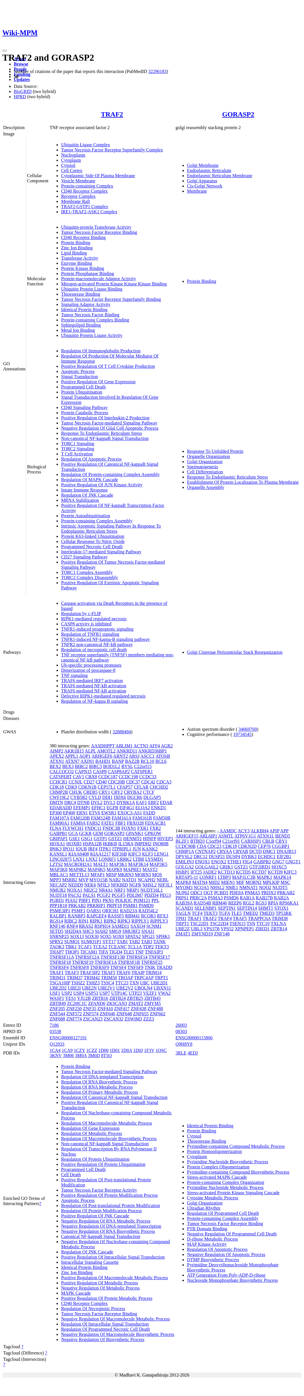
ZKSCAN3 (116, 1003)
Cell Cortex (71, 170)
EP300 (56, 812)
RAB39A (184, 903)
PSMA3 (215, 897)
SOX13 (77, 936)
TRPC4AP (143, 977)
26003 (181, 1025)
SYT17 (109, 941)
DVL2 (96, 802)
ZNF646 (107, 1013)
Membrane (197, 191)
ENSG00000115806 (194, 1037)
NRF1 (119, 890)
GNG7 (278, 861)
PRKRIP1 (96, 905)
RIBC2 (70, 921)
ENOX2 (218, 861)
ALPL (90, 751)
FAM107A (59, 818)
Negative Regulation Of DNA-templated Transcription (111, 1226)
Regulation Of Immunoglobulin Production (101, 350)
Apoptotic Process (78, 371)
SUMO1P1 (91, 941)
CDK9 (71, 787)
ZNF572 (74, 1013)
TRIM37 (75, 977)
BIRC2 (81, 766)
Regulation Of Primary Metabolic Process (99, 1092)
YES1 (70, 998)
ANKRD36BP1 (152, 751)
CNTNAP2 (205, 851)
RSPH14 (102, 926)
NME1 (232, 887)
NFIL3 (103, 884)
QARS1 (94, 910)
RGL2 (248, 903)
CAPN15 (83, 771)
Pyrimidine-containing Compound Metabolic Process (236, 1146)
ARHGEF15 (187, 836)
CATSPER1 (142, 771)
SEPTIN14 (247, 908)
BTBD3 (197, 841)
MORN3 (143, 874)
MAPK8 (183, 882)
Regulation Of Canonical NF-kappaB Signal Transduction (114, 1097)
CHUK (75, 792)
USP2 (66, 993)
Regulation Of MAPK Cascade (89, 479)
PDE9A (236, 892)
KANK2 (149, 848)
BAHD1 (102, 761)
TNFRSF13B (112, 957)
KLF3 (147, 854)
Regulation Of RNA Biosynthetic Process (99, 1081)
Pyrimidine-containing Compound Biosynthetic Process (238, 1172)
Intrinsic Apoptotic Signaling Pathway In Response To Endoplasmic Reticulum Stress (111, 529)
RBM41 (132, 915)
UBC (144, 982)
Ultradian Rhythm (203, 1208)
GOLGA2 (185, 866)
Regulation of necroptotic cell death (94, 649)
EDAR (166, 802)
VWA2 (164, 993)
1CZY (79, 1050)
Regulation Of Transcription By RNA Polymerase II (109, 1148)
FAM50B (161, 818)
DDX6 (120, 797)
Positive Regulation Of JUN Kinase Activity (102, 484)
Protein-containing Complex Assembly (96, 520)
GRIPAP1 (59, 838)
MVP (83, 879)
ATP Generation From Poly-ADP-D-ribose (226, 1275)
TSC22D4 (219, 923)
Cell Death (71, 1174)
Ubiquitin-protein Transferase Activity (96, 227)
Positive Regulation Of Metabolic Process (99, 1282)
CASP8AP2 (119, 771)
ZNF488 (155, 1008)
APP (284, 830)
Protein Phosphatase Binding (87, 273)
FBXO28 (135, 823)
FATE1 (107, 823)
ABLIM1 (124, 745)
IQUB (81, 848)
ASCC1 (148, 756)
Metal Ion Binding (78, 330)
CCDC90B (186, 846)
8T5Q (106, 1055)
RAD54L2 (148, 910)
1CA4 (55, 1050)
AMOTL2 (106, 751)
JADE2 (210, 872)
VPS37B (212, 928)
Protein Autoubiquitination (85, 515)
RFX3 (162, 915)
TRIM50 (109, 977)
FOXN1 (128, 828)
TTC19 (263, 923)
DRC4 (70, 802)
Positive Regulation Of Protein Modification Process (109, 1195)
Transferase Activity (79, 258)
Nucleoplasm (73, 155)
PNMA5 (252, 892)
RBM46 (219, 903)
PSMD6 (231, 897)
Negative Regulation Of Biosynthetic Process (103, 1339)
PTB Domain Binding (207, 1228)
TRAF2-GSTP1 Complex (84, 206)
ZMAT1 (183, 933)
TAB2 (134, 941)
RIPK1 (96, 921)
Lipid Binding (74, 252)
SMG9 (115, 931)
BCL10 (147, 761)
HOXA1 (57, 843)
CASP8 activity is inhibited (86, 623)
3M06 (68, 1055)
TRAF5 (108, 972)
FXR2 (155, 828)
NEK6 (90, 884)
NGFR (135, 884)
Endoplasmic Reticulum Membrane (219, 175)
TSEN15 (237, 923)
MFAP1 (97, 874)
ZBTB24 (118, 998)
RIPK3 (124, 921)
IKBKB (110, 843)
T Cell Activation (77, 453)
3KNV (56, 1055)
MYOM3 (184, 887)
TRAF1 (57, 972)
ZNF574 (90, 1013)
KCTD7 (259, 872)
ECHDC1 (267, 856)
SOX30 (92, 936)
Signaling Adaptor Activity (85, 304)
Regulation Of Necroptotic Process (93, 1308)
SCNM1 (153, 926)
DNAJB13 (286, 851)
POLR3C (123, 900)
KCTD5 (243, 872)
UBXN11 (162, 988)
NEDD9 (75, 884)
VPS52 (227, 928)
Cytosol (68, 165)
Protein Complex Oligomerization (218, 1166)
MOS (157, 874)
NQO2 (265, 887)
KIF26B (119, 854)
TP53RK (284, 913)
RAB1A (247, 897)
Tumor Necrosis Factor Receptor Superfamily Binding (111, 299)
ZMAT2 (135, 1003)
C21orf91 (231, 841)
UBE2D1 (159, 982)
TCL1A (135, 946)
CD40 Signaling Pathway (84, 407)
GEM (98, 833)
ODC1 (196, 892)
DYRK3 (248, 856)
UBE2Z (183, 928)
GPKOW (153, 833)
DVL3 (109, 802)
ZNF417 (122, 1008)
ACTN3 (141, 745)
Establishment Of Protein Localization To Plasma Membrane (243, 482)
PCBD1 (221, 892)
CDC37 (133, 781)
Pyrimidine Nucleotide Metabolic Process (225, 1187)
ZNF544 (57, 1013)
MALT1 (100, 864)
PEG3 (165, 895)
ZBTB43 (152, 998)
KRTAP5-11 (187, 877)
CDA (201, 846)
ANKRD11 (126, 751)
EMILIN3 (185, 861)
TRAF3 (72, 972)
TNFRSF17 (159, 957)
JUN (136, 848)
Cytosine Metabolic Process (212, 1197)
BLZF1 (182, 841)
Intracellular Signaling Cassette (90, 1262)
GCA (73, 833)
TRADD (164, 967)
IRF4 (93, 848)
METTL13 (79, 874)
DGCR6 (134, 797)
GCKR (85, 833)
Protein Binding (75, 242)
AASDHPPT (102, 745)
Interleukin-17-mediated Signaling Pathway (101, 551)
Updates (22, 79)
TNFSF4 (118, 967)
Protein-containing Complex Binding (95, 319)
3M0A (81, 1055)
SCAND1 (184, 908)
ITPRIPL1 (121, 848)
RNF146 (57, 926)
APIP (274, 830)
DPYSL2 (184, 856)
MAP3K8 (58, 869)
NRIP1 (132, 890)
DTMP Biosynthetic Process (213, 1259)
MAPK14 (282, 877)
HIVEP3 (165, 838)
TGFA (224, 913)
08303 (181, 1031)
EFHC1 (98, 807)
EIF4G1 (127, 807)
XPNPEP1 (244, 928)
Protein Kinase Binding (82, 268)
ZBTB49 (58, 1003)
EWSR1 (108, 812)
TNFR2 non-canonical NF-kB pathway (97, 644)
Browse (21, 64)
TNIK (150, 967)
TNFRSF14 (137, 957)
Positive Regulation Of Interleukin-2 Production (105, 417)
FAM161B (142, 818)
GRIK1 (226, 866)
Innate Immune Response (84, 489)
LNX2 (92, 859)
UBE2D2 (58, 988)
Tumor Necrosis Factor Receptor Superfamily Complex (112, 149)
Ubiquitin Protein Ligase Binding (91, 289)
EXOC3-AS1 (130, 812)
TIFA (103, 951)
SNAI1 (147, 931)
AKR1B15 (74, 751)
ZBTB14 (279, 928)
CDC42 (148, 781)
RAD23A (128, 910)
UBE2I (74, 988)
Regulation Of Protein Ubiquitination (95, 1159)
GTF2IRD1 (259, 866)
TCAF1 (85, 946)
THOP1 (72, 951)
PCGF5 (119, 895)
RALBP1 (58, 915)
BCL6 (161, 761)
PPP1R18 (58, 905)
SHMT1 (265, 908)
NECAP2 (58, 884)
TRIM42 (92, 977)
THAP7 (57, 951)
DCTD (255, 851)
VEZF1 (150, 993)
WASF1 (57, 998)
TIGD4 (115, 951)
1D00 (103, 1050)
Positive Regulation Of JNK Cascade (95, 1215)
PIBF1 (85, 900)
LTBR (138, 859)
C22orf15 (142, 766)
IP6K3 (56, 848)
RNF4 (72, 926)
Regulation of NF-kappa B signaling (94, 701)
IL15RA (125, 843)
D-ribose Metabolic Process (212, 1239)
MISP (111, 874)
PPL (155, 900)
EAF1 (141, 802)
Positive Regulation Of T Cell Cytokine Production (108, 366)
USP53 (91, 993)
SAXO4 (137, 926)
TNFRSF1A (106, 962)
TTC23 (121, 982)
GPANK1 (134, 833)
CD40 (101, 781)
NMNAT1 (248, 887)
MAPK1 (264, 877)
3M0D (94, 1055)
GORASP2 (238, 114)
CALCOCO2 (62, 771)
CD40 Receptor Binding (83, 237)
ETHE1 (234, 861)
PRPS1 (182, 897)
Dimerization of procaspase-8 (88, 670)
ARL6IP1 (208, 836)
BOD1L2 (111, 766)
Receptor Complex (78, 196)
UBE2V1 (106, 988)
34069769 (248, 729)
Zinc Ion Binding (77, 247)
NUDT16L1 (151, 890)
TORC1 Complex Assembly (87, 572)
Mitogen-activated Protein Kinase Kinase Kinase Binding (114, 283)
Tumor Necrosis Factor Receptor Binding (99, 232)
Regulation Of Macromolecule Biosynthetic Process (109, 1138)
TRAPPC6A (259, 918)
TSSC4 (107, 982)
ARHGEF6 (101, 756)
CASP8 (100, 771)
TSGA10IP (60, 982)
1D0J (138, 1050)
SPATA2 (133, 936)
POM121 (141, 900)
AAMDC (228, 830)
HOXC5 (279, 866)
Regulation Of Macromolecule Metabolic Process (106, 1123)
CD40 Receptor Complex (84, 191)
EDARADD (61, 807)
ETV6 (94, 812)
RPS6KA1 (289, 903)
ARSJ (134, 756)
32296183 (157, 71)
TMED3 (266, 913)
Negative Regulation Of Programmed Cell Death (231, 1233)
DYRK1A (125, 802)
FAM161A (121, 818)
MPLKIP (271, 882)
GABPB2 (262, 861)
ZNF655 (141, 1013)
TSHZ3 (93, 982)
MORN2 (253, 882)
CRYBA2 (133, 792)
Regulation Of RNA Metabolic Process (97, 1087)
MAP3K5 (158, 864)
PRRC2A (198, 897)
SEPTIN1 (227, 908)
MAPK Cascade (76, 1293)
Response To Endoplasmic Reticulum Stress (101, 433)
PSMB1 (130, 905)
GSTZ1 (115, 838)
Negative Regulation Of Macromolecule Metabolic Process (115, 1318)
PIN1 (97, 900)
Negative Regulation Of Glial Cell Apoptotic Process (110, 428)
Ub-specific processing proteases (91, 665)
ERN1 (82, 812)
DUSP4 (233, 856)
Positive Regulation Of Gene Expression (98, 381)
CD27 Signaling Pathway (84, 556)
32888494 (121, 731)
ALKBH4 (259, 830)
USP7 (104, 993)
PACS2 (74, 895)
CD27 (88, 781)
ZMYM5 (152, 1003)
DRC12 (201, 856)
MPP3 (55, 879)
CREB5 (90, 792)
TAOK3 (57, 946)
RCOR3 (148, 915)
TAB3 (146, 941)
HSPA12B (92, 843)
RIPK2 (110, 921)
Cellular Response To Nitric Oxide (93, 541)
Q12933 (57, 1044)
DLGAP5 (152, 797)
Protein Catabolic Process (84, 412)
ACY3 (243, 830)
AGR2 (167, 745)
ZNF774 (74, 1018)
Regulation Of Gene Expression (90, 1128)
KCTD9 (275, 872)
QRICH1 (110, 910)
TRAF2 (112, 114)
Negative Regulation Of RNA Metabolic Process (106, 1221)
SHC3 (88, 931)
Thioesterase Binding (80, 294)
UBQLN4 (143, 988)
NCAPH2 (146, 879)
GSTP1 (100, 838)
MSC (285, 882)
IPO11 (69, 848)
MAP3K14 (138, 864)
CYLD (95, 797)
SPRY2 (56, 941)
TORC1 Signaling (77, 443)
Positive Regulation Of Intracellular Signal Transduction (113, 1257)
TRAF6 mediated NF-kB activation (93, 685)
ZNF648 (124, 1013)
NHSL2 (149, 884)
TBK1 (71, 946)
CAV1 (78, 776)
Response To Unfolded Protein (215, 451)
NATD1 (129, 879)
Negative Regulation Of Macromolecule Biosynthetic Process (117, 1334)
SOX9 (118, 936)
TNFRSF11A (62, 957)
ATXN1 (57, 761)
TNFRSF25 (152, 962)
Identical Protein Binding (84, 309)
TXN (134, 982)
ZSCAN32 (113, 1018)
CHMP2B (59, 792)
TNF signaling (74, 675)
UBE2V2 (124, 988)
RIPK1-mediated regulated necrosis (93, 618)
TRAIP (138, 972)
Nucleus (68, 1154)
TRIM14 (154, 972)
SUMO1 (72, 941)
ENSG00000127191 (68, 1037)
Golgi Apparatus (202, 180)
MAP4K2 (77, 869)
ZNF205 (57, 1008)
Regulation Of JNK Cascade (87, 495)
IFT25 (196, 872)
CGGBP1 (280, 846)
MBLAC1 (59, 874)
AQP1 (85, 756)
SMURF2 (131, 931)
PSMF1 (78, 910)
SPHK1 (163, 936)
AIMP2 (56, 751)
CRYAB (240, 851)
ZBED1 (262, 928)
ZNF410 (105, 1008)
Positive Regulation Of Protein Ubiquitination (103, 1164)
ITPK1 (105, 848)
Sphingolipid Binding (81, 325)
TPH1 (181, 918)
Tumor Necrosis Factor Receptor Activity (99, 1190)
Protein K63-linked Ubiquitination (92, 536)
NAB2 (115, 879)
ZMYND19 (202, 933)
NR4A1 (106, 890)
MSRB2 (69, 879)
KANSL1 (58, 854)
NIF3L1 (165, 884)
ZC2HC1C (77, 1003)
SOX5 (106, 936)
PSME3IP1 (60, 910)
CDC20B (116, 781)
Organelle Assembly (205, 487)
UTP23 (135, 993)
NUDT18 (58, 895)
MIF (240, 882)
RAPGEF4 (96, 915)
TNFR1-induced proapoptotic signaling (97, 629)
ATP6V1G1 (245, 836)
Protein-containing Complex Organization (225, 1182)
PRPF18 (114, 905)
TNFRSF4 (59, 967)
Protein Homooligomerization (214, 1151)
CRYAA (224, 851)
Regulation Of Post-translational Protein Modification (110, 1205)
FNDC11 (93, 828)
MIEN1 (228, 882)
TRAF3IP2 (90, 972)
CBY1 (281, 841)
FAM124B (100, 818)
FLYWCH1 (73, 828)
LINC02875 (61, 859)
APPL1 (71, 756)
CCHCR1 (58, 781)
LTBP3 (224, 877)
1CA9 (67, 1050)
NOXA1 (74, 890)
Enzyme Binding (76, 263)
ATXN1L (265, 836)
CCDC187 (108, 776)
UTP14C (119, 993)
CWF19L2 (59, 797)
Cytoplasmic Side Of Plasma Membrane (98, 175)
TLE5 (128, 951)
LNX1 (79, 859)
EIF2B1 (284, 856)
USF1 (55, 993)
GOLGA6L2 (207, 866)
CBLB (268, 841)
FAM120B (80, 818)
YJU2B (84, 998)
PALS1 (89, 895)
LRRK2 (124, 859)
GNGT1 (293, 861)
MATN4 (199, 882)
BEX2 (55, 766)
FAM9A (78, 823)
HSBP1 (182, 872)
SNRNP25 (59, 936)
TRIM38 (280, 918)
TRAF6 (123, 972)
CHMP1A (185, 851)
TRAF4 (225, 918)
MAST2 (150, 869)
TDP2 (148, 946)
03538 (55, 1031)
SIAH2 (101, 931)
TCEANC (117, 946)
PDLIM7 (135, 895)
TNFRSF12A (87, 957)
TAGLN (183, 913)
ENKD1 (158, 807)
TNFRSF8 (79, 967)
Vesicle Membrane (78, 180)
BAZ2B (132, 761)
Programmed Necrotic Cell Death (92, 546)
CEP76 (264, 846)
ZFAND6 (96, 1003)
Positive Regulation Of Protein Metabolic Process (107, 1298)
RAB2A (281, 897)
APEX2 (57, 756)
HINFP (149, 838)
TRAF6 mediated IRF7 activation (92, 680)
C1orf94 (213, 841)
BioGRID (23, 91)
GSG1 (87, 838)
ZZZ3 (148, 1018)
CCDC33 (148, 776)
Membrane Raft (75, 201)
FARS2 (93, 823)
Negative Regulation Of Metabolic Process (100, 1288)
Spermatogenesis (202, 466)
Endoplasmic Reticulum (209, 170)
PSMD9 (146, 905)
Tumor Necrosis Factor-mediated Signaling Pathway (109, 422)
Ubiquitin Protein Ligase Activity (91, 335)
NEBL (162, 879)
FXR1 (143, 828)
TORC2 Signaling (77, 448)
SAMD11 (120, 926)
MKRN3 (126, 874)
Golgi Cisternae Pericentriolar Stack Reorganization (234, 652)
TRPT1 (161, 977)
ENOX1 (202, 861)
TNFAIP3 (154, 951)
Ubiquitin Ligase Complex (85, 144)
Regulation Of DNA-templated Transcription (102, 1076)
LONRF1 (107, 859)
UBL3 (196, 928)
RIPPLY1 (140, 921)
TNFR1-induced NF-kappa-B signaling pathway (105, 639)
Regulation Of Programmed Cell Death (223, 1213)
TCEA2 (100, 946)
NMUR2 (58, 890)
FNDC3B (111, 828)
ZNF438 (138, 1008)
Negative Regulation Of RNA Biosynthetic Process (108, 1231)
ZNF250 (74, 1008)
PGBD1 (57, 900)
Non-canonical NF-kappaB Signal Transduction (105, 438)
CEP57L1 (107, 787)
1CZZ (91, 1050)
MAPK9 (114, 869)
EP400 (69, 812)
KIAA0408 (78, 854)
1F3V (149, 1050)
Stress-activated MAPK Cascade (217, 1177)
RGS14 (56, 921)
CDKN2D (247, 846)
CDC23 (214, 846)
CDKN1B (87, 787)
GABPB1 (58, 833)
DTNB (83, 802)
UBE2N (89, 988)
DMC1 (269, 851)
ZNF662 (157, 1013)
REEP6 (235, 903)
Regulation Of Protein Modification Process (101, 1210)
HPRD (20, 96)
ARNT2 (120, 756)
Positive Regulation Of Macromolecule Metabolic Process (114, 1277)
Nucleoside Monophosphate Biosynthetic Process (232, 1280)
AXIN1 (87, 761)
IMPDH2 (143, 843)
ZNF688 (57, 1018)
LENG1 (161, 854)
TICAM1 (89, 951)
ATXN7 (72, 761)
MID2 (214, 882)
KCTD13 (226, 872)
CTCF (148, 792)
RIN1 (83, 921)
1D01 (115, 1050)
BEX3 (68, 766)
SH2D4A (73, 931)
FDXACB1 (155, 823)
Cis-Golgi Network (204, 185)
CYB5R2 (78, 797)
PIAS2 (71, 900)
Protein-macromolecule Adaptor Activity (98, 278)
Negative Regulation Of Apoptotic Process (226, 1254)
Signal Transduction (79, 376)
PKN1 (108, 900)
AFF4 (154, 745)
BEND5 (282, 836)
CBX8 (91, 776)
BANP (118, 761)
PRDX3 (268, 892)
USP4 (78, 993)
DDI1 (107, 797)
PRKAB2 (77, 905)
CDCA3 (163, 781)
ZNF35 (89, 1008)
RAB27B (264, 897)
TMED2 (250, 913)
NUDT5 (279, 887)
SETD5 (56, 931)
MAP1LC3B (244, 877)
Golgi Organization (205, 461)
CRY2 (117, 792)
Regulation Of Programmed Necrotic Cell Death (105, 1329)
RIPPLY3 (159, 921)
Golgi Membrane (203, 165)
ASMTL (226, 836)
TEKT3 (162, 946)
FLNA (55, 828)
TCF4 (197, 913)
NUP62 (182, 892)
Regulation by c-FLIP (81, 613)
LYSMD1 (154, 859)
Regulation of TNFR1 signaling (90, 634)
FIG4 (247, 861)
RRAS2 (86, 926)
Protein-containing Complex (87, 185)
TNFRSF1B (129, 962)
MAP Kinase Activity (207, 1244)
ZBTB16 (100, 998)
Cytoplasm (71, 160)
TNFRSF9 (99, 967)
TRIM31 (58, 977)
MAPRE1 (132, 869)
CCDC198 (128, 776)
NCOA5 (201, 887)
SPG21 (148, 936)
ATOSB (162, 756)
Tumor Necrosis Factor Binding (90, 314)
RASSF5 (116, 915)
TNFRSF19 (82, 962)
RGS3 (261, 903)
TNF (139, 951)
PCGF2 (104, 895)
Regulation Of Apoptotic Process (91, 459)
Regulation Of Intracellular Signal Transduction (105, 1324)
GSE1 (74, 838)
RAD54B (202, 903)
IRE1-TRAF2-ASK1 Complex (89, 211)
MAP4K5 (96, 869)
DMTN (56, 802)
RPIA (273, 903)
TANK (159, 941)
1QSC (161, 1050)
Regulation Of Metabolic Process (91, 1133)
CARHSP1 (251, 841)
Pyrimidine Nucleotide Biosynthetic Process (227, 1161)
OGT (208, 892)
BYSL (127, 766)
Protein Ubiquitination (81, 392)
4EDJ (193, 1053)
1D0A (126, 1050)
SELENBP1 (205, 908)
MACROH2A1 (78, 864)
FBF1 (120, 823)
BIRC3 (95, 766)
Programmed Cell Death (83, 386)
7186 (54, 1025)
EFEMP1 (81, 807)
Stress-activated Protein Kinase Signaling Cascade (233, 1192)
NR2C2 (90, 890)
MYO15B (98, 879)
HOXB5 (73, 843)
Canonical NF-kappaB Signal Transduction (100, 1236)
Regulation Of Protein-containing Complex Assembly (110, 474)
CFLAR (141, 787)
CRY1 (104, 792)
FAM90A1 (59, 823)
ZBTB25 (135, 998)
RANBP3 (76, 915)
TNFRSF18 (60, 962)
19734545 (242, 734)
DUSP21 (217, 856)
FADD (149, 812)
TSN (251, 923)
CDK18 (57, 787)
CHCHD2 (159, 787)
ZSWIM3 (133, 1018)
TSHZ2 (78, 982)
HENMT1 (132, 838)
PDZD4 (151, 895)
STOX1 (281, 908)
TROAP (125, 977)
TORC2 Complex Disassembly (89, 577)
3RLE (181, 1053)
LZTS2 (56, 864)
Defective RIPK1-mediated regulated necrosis (103, 696)
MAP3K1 (118, 864)
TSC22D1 (199, 923)
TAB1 (122, 941)
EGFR (112, 807)
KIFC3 (134, 854)
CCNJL (75, 781)
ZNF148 (221, 933)
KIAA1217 (100, 854)
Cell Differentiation (205, 471)
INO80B (160, 843)
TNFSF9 (135, 967)
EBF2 (153, 802)
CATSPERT (61, 776)
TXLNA (278, 923)
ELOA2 (142, 807)
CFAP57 (125, 787)
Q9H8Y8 (184, 1044)
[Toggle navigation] (4, 51)
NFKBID (119, 884)
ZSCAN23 (92, 1018)
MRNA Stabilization (80, 500)
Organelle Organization (208, 456)
